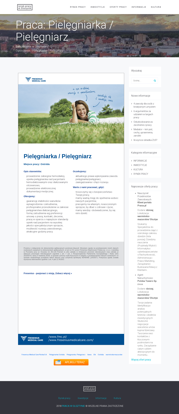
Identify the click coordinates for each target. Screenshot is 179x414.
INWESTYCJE (98, 7)
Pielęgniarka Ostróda (57, 355)
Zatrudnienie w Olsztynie (31, 46)
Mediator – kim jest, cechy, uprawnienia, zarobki (143, 132)
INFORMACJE (139, 7)
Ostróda (101, 355)
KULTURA (156, 7)
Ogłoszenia (23, 50)
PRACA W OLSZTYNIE (73, 406)
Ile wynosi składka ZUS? (145, 140)
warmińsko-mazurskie (114, 355)
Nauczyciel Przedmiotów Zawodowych (144, 196)
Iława (89, 355)
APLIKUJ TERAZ (75, 362)
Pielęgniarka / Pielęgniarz (76, 355)
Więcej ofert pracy (141, 359)
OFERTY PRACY (118, 7)
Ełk (95, 355)
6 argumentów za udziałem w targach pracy (143, 114)
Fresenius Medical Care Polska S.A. (34, 355)
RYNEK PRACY (78, 7)
